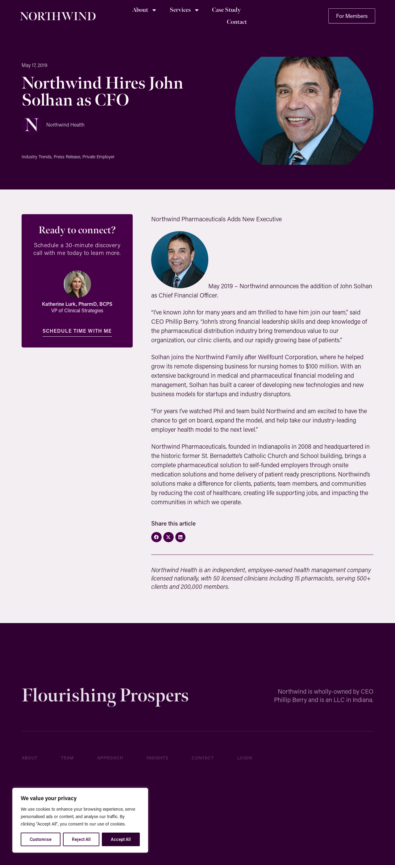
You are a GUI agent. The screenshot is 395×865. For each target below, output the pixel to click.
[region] (80, 820)
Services (185, 10)
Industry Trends (37, 157)
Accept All (121, 839)
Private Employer (98, 157)
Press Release (67, 157)
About (144, 10)
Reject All (81, 839)
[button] (156, 537)
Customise (41, 839)
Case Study (226, 10)
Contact (237, 22)
